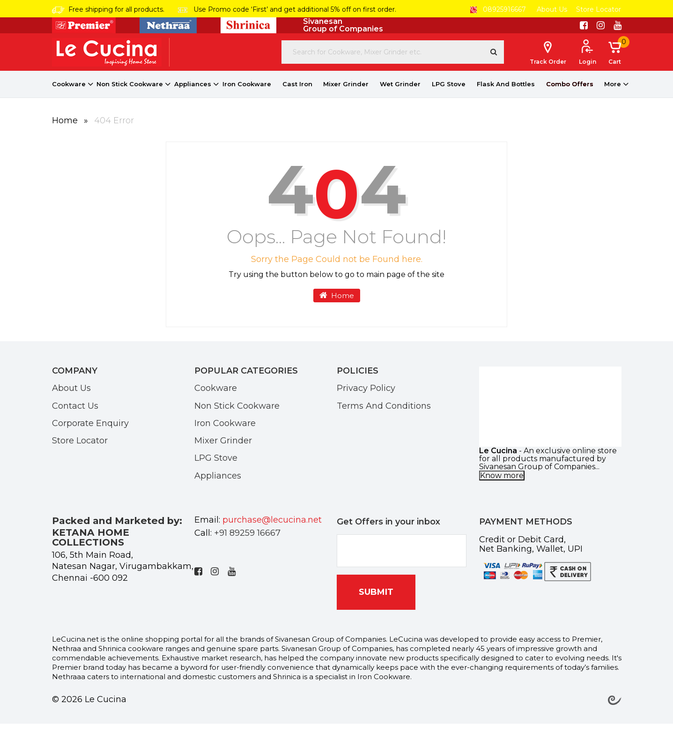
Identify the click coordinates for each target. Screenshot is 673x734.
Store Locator (598, 9)
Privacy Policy (366, 398)
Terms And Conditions (384, 415)
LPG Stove (449, 94)
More (612, 94)
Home (66, 131)
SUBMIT (376, 602)
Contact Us (75, 415)
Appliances (192, 94)
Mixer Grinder (346, 94)
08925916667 (498, 9)
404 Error (114, 131)
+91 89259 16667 (247, 543)
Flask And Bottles (506, 94)
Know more (502, 485)
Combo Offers (569, 94)
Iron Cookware (246, 94)
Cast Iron (297, 94)
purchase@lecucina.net (272, 530)
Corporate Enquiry (90, 433)
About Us (552, 9)
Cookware (69, 94)
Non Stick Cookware (129, 94)
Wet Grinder (400, 94)
